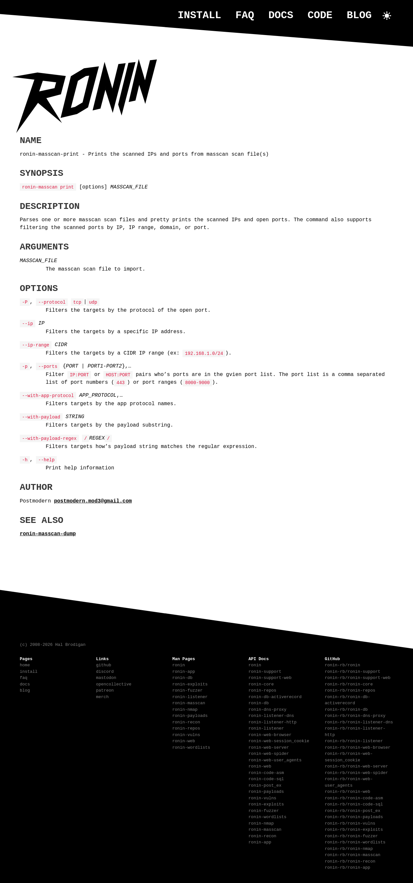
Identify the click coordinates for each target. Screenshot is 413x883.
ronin (178, 664)
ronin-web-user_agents (275, 759)
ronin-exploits (189, 683)
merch (102, 696)
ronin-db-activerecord (275, 696)
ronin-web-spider (269, 753)
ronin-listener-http (273, 721)
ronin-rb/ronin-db (346, 709)
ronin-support (265, 671)
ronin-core (261, 683)
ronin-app (183, 671)
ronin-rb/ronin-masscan (353, 854)
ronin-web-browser (270, 734)
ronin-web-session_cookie (279, 740)
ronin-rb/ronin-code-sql (354, 803)
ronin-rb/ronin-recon (350, 861)
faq (244, 15)
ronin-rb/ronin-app (347, 867)
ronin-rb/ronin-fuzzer (351, 835)
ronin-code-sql (266, 778)
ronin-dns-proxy (268, 709)
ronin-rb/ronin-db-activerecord (347, 699)
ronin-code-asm (266, 772)
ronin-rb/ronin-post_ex (353, 810)
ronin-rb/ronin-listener (354, 740)
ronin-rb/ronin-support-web (358, 677)
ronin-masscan (188, 702)
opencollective (113, 683)
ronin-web (183, 740)
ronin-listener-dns (271, 715)
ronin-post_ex (265, 785)
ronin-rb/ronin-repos (350, 690)
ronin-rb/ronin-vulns (350, 823)
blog (359, 15)
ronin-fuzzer (187, 690)
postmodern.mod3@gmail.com (93, 500)
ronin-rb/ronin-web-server (356, 765)
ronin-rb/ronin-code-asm (354, 797)
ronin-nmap (184, 709)
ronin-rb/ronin (342, 664)
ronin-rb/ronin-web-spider (356, 772)
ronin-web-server (269, 747)
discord (105, 671)
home (25, 664)
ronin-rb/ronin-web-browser (358, 747)
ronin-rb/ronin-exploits (354, 829)
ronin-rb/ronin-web (347, 791)
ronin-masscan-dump (48, 533)
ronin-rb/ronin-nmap (349, 848)
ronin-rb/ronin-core (349, 683)
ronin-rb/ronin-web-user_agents (349, 781)
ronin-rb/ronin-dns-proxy (355, 715)
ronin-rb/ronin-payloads (354, 816)
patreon (105, 690)
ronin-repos (186, 728)
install (199, 15)
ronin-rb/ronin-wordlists (355, 841)
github (103, 664)
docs (280, 15)
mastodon (106, 677)
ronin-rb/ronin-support (353, 671)
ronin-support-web (270, 677)
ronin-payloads (189, 715)
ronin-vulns (186, 734)
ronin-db (182, 677)
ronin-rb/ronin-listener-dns (359, 721)
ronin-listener (189, 696)
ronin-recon (186, 721)
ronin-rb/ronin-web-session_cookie (349, 756)
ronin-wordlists (191, 747)
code (320, 15)
